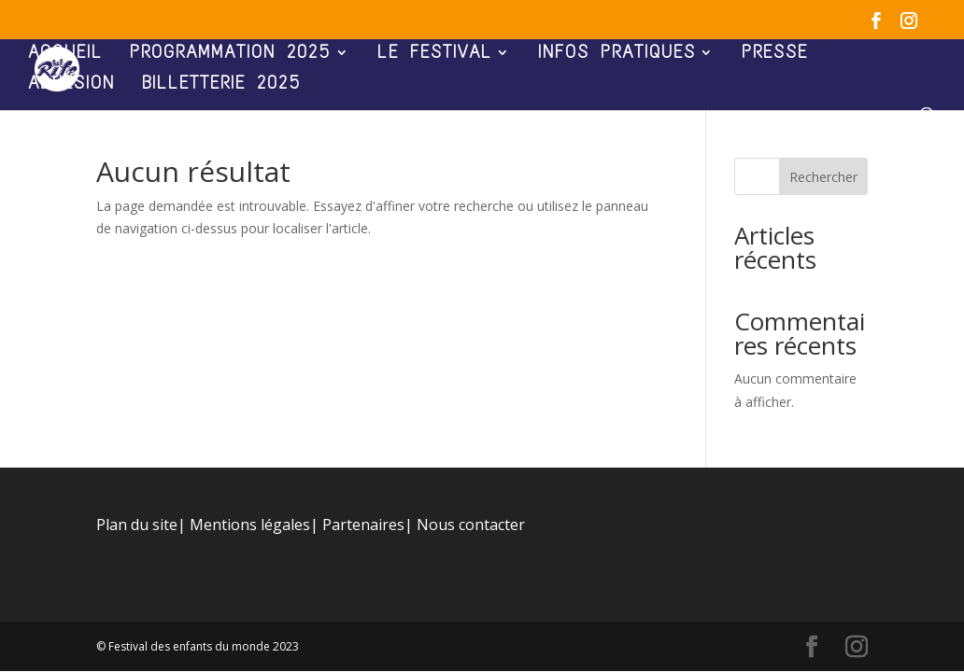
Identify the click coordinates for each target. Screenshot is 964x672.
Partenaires (363, 524)
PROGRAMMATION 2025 (231, 54)
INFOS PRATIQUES (617, 54)
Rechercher (823, 177)
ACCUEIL (65, 54)
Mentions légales (250, 524)
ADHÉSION (71, 85)
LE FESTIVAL (434, 54)
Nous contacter (471, 524)
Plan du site (136, 524)
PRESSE (775, 54)
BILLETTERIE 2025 (222, 85)
